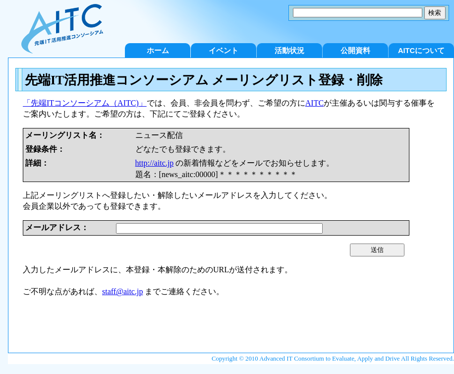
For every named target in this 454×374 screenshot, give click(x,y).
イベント (223, 51)
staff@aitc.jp (122, 291)
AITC (314, 103)
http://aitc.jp (154, 163)
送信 (377, 249)
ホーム (158, 51)
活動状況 (289, 51)
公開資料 (355, 51)
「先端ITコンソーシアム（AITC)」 (85, 103)
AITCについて (421, 51)
